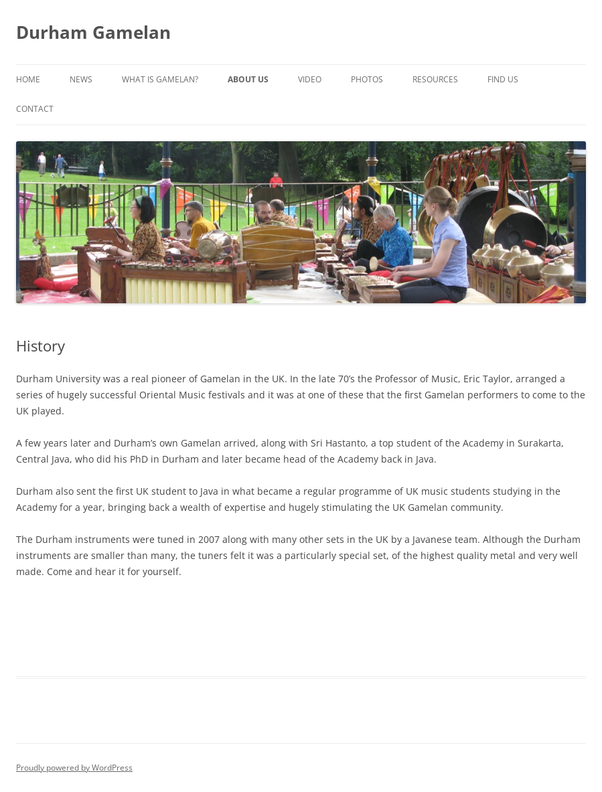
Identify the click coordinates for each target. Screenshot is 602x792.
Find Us (502, 79)
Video (309, 79)
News (81, 79)
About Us (248, 79)
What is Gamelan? (160, 79)
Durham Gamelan (93, 32)
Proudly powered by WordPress (74, 767)
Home (28, 79)
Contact (35, 108)
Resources (435, 79)
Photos (367, 79)
